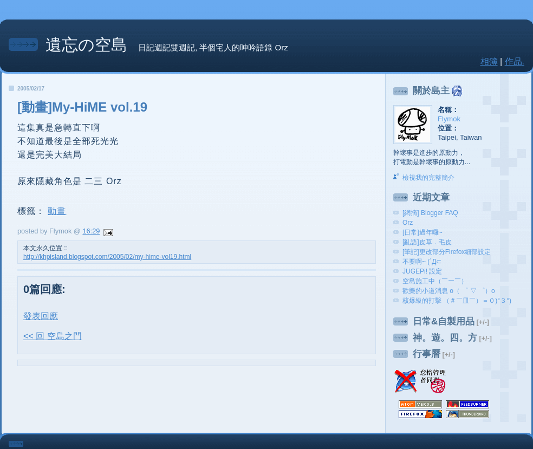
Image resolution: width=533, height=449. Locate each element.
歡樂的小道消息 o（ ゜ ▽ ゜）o (448, 291)
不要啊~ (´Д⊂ (421, 261)
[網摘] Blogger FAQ (430, 213)
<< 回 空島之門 (52, 336)
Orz (407, 222)
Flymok (449, 119)
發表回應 (40, 316)
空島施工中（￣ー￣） (434, 281)
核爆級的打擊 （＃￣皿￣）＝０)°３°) (456, 300)
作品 (513, 61)
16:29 (91, 231)
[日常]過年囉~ (422, 232)
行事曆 (426, 354)
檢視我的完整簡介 (428, 177)
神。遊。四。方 (445, 338)
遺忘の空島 (86, 45)
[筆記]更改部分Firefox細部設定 (446, 252)
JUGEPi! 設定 (422, 271)
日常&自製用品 (443, 321)
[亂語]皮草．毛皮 (427, 242)
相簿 (489, 61)
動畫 (57, 211)
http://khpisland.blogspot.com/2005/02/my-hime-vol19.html (107, 257)
